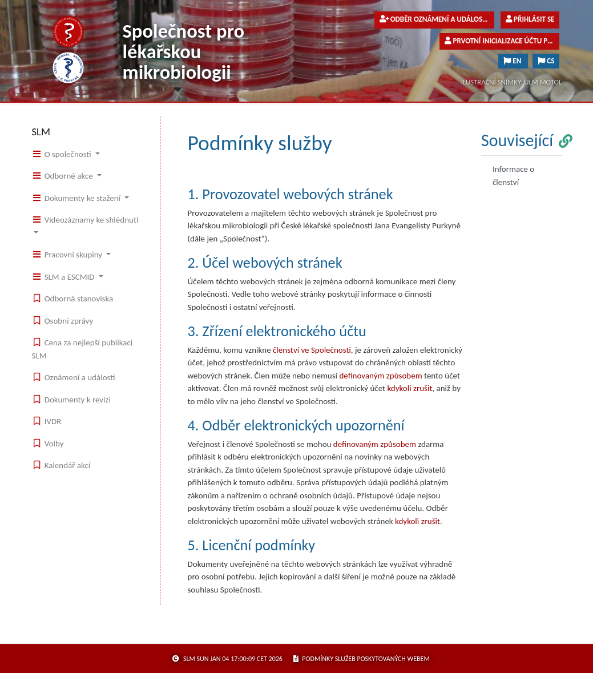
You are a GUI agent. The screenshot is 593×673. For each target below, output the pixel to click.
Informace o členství (513, 175)
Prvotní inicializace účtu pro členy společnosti (502, 41)
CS (546, 61)
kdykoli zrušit (409, 388)
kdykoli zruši (416, 521)
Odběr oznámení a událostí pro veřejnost (437, 19)
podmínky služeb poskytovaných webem (361, 659)
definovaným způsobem (380, 375)
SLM (41, 131)
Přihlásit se (530, 19)
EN (513, 61)
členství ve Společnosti (312, 350)
